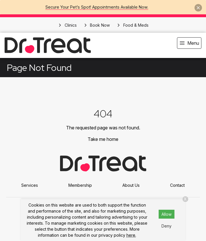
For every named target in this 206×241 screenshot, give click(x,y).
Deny (166, 225)
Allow (166, 214)
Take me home (103, 139)
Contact (177, 185)
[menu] (189, 43)
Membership (80, 185)
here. (131, 235)
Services (29, 185)
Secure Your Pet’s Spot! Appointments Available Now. (96, 7)
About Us (131, 185)
